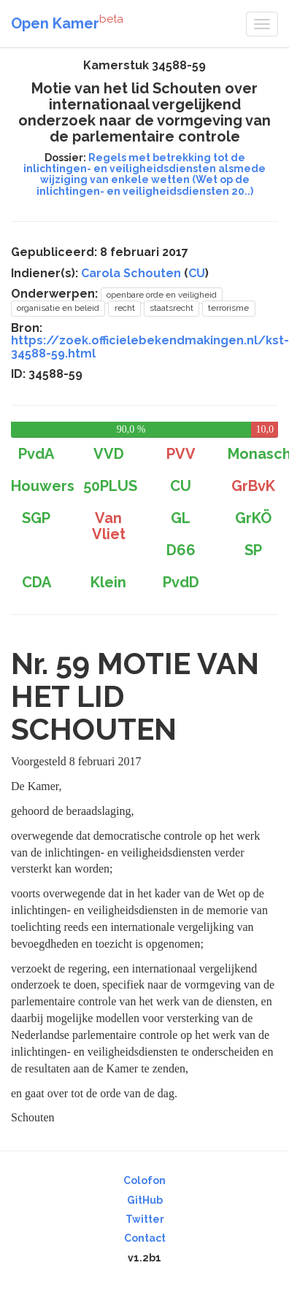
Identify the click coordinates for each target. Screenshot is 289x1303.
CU (196, 273)
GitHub (145, 1200)
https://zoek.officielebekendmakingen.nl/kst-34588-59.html (150, 346)
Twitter (145, 1219)
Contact (145, 1238)
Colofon (144, 1180)
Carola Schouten (131, 273)
